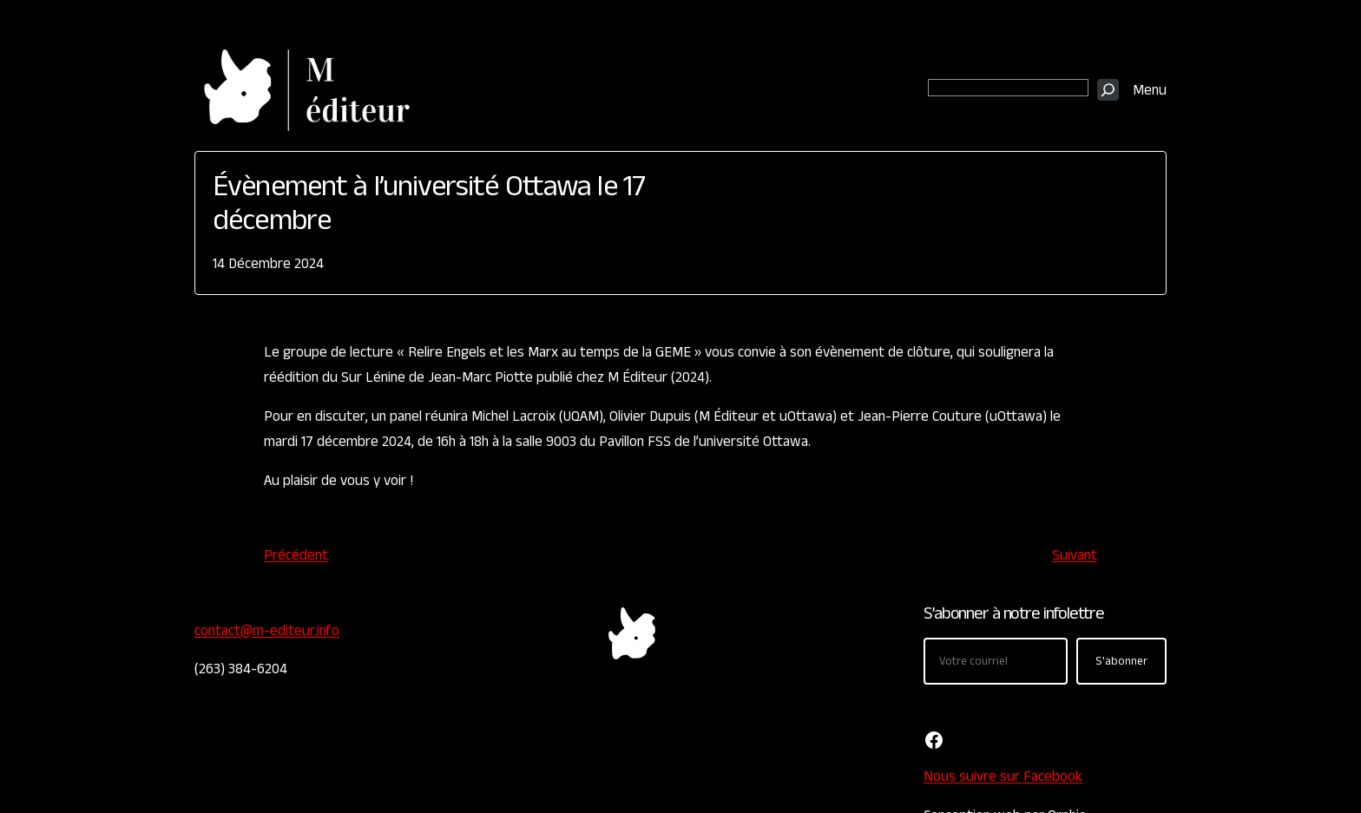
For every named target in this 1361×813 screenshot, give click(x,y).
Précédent (296, 555)
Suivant (1074, 555)
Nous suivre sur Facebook (1003, 776)
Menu (1150, 90)
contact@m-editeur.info (266, 630)
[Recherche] (1108, 90)
